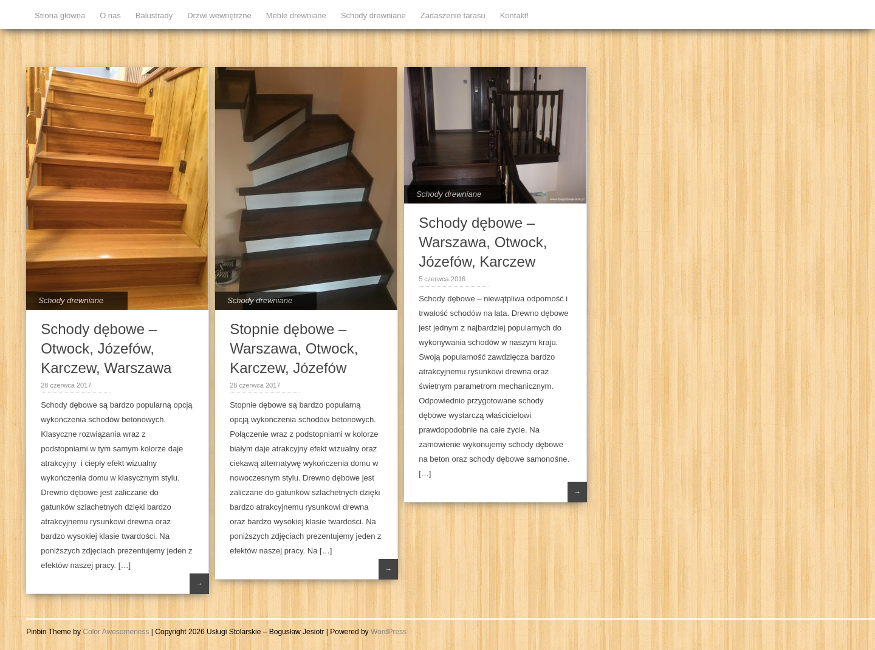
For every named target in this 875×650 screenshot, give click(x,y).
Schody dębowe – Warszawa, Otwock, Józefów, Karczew (483, 242)
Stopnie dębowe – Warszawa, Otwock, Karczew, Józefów (294, 348)
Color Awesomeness (116, 632)
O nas (110, 15)
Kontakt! (514, 15)
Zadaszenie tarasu (453, 15)
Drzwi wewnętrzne (219, 15)
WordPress (389, 632)
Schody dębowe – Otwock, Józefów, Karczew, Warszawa (106, 348)
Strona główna (60, 15)
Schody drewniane (373, 15)
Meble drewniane (296, 15)
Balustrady (154, 15)
